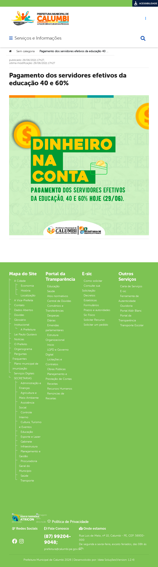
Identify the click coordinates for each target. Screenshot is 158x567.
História (25, 290)
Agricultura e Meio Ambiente (29, 395)
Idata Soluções (107, 559)
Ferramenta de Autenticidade (128, 298)
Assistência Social (26, 405)
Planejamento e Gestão (30, 454)
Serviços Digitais (24, 373)
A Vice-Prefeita (23, 300)
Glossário (20, 319)
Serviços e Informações (38, 38)
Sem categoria (25, 51)
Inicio (50, 344)
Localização (28, 295)
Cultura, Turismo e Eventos (30, 425)
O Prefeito (20, 344)
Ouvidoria (126, 305)
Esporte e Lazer (31, 436)
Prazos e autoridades (97, 310)
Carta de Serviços (131, 286)
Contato (19, 305)
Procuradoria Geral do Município (28, 466)
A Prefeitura (28, 329)
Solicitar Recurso (94, 319)
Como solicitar (93, 280)
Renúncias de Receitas (55, 396)
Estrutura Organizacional (55, 337)
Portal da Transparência (127, 318)
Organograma (23, 349)
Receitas (52, 383)
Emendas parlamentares (55, 328)
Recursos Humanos (59, 388)
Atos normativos (57, 296)
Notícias (19, 339)
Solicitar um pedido (96, 324)
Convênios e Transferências (55, 308)
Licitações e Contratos (54, 362)
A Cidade (20, 280)
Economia (27, 285)
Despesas (53, 315)
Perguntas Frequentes (20, 356)
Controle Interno (25, 415)
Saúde (24, 475)
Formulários (91, 305)
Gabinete (26, 441)
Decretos (89, 295)
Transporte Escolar (132, 325)
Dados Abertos (23, 310)
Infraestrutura (29, 446)
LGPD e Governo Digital (57, 352)
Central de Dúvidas (59, 300)
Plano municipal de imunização (25, 366)
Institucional (21, 324)
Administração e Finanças (30, 386)
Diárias (51, 320)
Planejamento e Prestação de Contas (59, 376)
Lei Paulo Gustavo (25, 334)
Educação (27, 431)
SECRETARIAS (23, 378)
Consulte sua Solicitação (91, 288)
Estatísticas (90, 300)
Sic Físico (89, 314)
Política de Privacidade (68, 521)
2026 (67, 559)
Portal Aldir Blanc (131, 310)
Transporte (27, 480)
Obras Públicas (56, 369)
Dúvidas (19, 314)
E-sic (123, 291)
